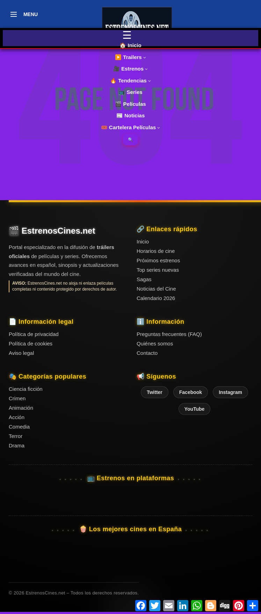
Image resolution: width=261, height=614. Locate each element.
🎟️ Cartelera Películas (130, 127)
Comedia (19, 427)
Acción (16, 417)
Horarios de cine (156, 251)
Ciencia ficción (26, 389)
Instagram (230, 392)
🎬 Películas (130, 104)
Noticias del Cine (156, 289)
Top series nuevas (158, 270)
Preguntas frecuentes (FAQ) (169, 334)
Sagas (144, 279)
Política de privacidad (34, 334)
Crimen (17, 398)
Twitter (154, 392)
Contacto (147, 353)
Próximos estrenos (158, 260)
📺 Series (130, 92)
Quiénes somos (155, 343)
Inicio (143, 241)
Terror (15, 436)
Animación (21, 408)
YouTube (194, 409)
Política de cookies (30, 343)
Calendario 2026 (156, 298)
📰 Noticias (130, 115)
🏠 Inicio (130, 45)
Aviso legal (21, 353)
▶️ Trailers (130, 57)
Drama (16, 445)
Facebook (190, 392)
